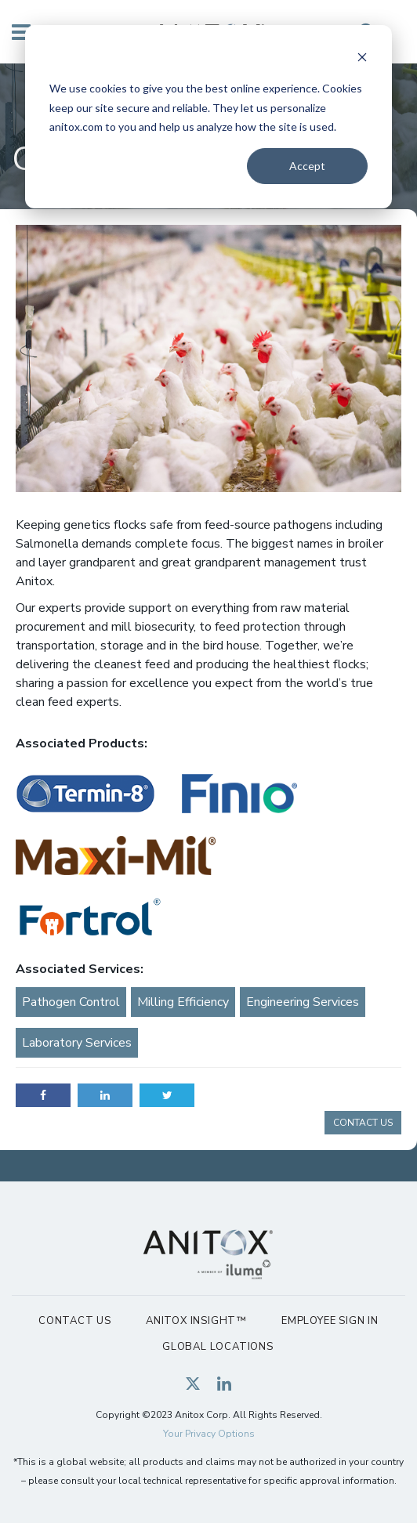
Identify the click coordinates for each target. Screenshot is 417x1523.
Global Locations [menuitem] (218, 1347)
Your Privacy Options (209, 1433)
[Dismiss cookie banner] (362, 59)
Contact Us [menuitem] (74, 1321)
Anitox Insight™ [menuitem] (196, 1321)
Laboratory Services (77, 1042)
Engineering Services (302, 1002)
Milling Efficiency (183, 1002)
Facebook (43, 1095)
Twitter (167, 1095)
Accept (307, 165)
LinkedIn (105, 1095)
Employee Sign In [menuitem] (330, 1321)
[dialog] (208, 116)
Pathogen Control (71, 1002)
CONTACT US (363, 1122)
